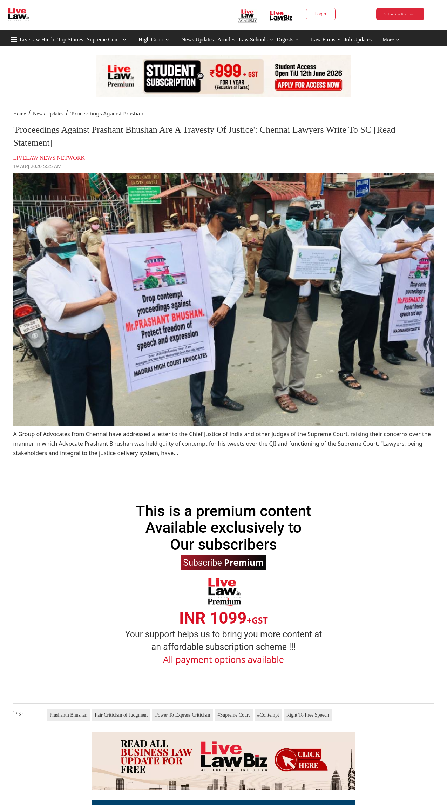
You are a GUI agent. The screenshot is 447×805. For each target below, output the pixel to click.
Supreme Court (104, 39)
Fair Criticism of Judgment (121, 715)
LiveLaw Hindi (37, 39)
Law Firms (326, 39)
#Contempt (268, 715)
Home (19, 114)
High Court (151, 39)
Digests (285, 39)
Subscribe (223, 562)
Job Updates (358, 39)
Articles (226, 39)
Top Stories (70, 39)
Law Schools (256, 39)
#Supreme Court (234, 715)
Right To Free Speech (307, 715)
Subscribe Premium (400, 14)
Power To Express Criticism (182, 715)
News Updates (197, 39)
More (391, 39)
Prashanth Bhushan (69, 715)
